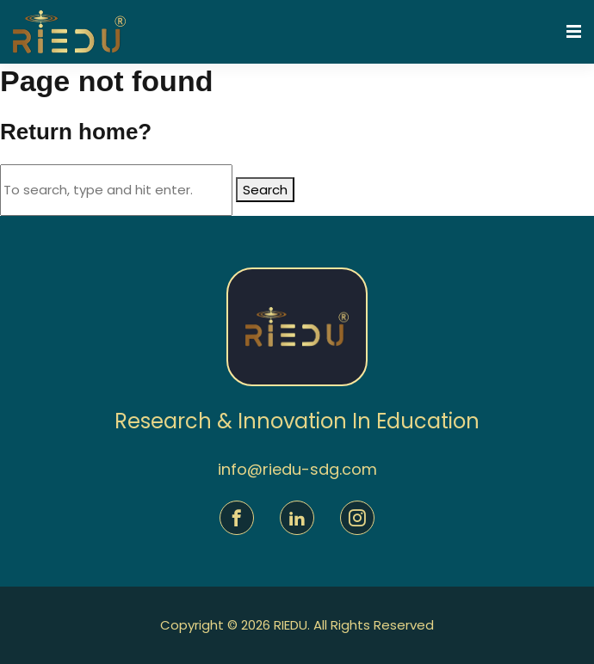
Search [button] (265, 190)
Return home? (76, 131)
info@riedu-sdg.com (297, 469)
